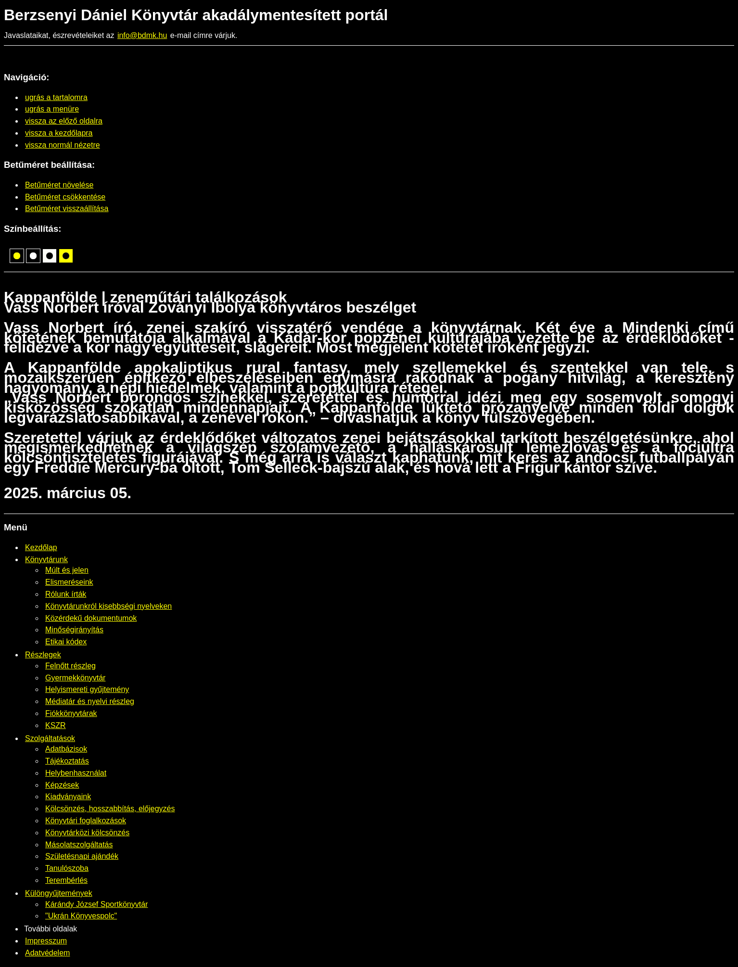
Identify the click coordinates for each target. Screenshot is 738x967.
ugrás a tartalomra (56, 97)
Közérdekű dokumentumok (91, 618)
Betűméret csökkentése (65, 197)
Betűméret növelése (59, 185)
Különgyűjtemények (58, 893)
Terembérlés (66, 880)
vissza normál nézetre (62, 145)
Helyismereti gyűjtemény (87, 689)
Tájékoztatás (67, 761)
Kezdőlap (41, 547)
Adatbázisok (66, 749)
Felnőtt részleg (70, 666)
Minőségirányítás (74, 630)
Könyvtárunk (46, 559)
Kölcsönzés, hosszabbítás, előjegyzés (110, 808)
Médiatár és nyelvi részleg (89, 701)
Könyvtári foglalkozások (85, 820)
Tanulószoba (67, 868)
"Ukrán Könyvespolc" (81, 916)
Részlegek (43, 655)
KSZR (55, 725)
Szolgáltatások (50, 738)
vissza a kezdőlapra (59, 133)
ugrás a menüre (52, 109)
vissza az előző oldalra (63, 121)
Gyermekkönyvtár (75, 678)
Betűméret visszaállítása (66, 208)
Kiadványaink (68, 796)
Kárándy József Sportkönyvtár (96, 904)
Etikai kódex (66, 642)
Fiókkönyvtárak (71, 713)
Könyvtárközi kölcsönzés (87, 833)
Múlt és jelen (67, 570)
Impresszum (46, 941)
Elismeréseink (69, 582)
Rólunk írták (65, 594)
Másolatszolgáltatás (79, 845)
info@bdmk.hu (142, 35)
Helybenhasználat (75, 773)
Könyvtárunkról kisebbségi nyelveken (108, 606)
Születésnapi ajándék (81, 856)
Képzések (62, 785)
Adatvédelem (47, 953)
